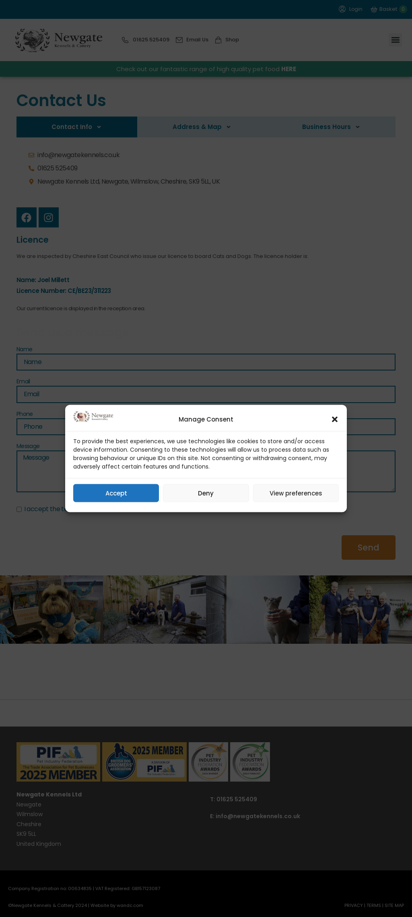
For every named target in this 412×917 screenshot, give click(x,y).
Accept (116, 493)
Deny (206, 493)
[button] (335, 420)
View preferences (296, 493)
